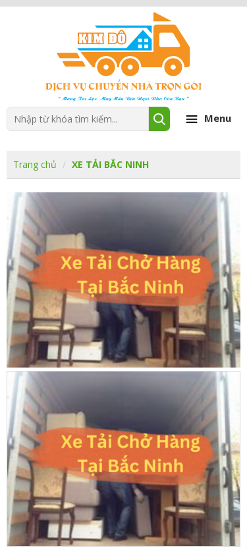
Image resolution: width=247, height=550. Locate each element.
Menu (206, 119)
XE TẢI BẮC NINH (110, 164)
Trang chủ (35, 164)
